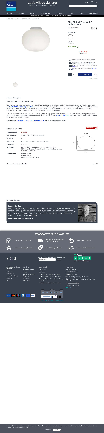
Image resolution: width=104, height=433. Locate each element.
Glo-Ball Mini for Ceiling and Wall (21, 107)
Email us (68, 287)
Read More (33, 215)
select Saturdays (73, 283)
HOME (8, 19)
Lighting (9, 13)
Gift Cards (26, 280)
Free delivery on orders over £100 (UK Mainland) (59, 15)
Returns (9, 278)
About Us (9, 271)
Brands (32, 13)
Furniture (21, 13)
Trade (25, 272)
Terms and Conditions (47, 300)
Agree (56, 429)
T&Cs (90, 63)
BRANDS (13, 19)
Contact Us (10, 273)
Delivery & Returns (93, 78)
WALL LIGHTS (35, 19)
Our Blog (42, 272)
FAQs (73, 66)
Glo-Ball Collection (62, 115)
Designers (42, 270)
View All (94, 164)
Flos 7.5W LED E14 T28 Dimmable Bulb (30, 121)
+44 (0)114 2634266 (72, 285)
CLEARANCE (93, 13)
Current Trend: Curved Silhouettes (50, 276)
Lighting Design (28, 270)
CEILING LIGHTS (25, 19)
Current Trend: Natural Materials (49, 274)
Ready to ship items (37, 15)
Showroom (60, 13)
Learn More (48, 429)
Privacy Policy (59, 300)
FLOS (18, 19)
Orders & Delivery (12, 276)
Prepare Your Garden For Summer (50, 283)
